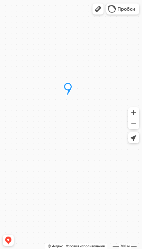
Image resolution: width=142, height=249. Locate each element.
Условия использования (85, 246)
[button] (98, 9)
